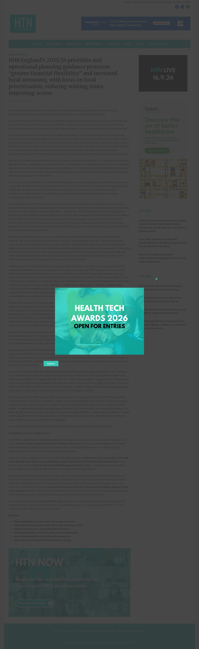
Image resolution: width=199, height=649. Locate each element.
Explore (51, 363)
